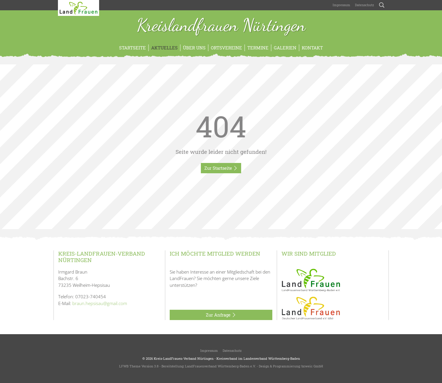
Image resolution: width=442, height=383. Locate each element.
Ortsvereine (226, 48)
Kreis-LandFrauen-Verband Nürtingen (184, 358)
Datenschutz (364, 5)
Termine (257, 48)
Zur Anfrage (221, 315)
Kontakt (312, 48)
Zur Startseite (221, 168)
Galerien (285, 48)
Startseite (132, 48)
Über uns (194, 48)
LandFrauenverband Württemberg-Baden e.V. (220, 366)
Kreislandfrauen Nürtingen (221, 26)
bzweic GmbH (312, 366)
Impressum (341, 5)
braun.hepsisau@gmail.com (99, 303)
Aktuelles (164, 48)
